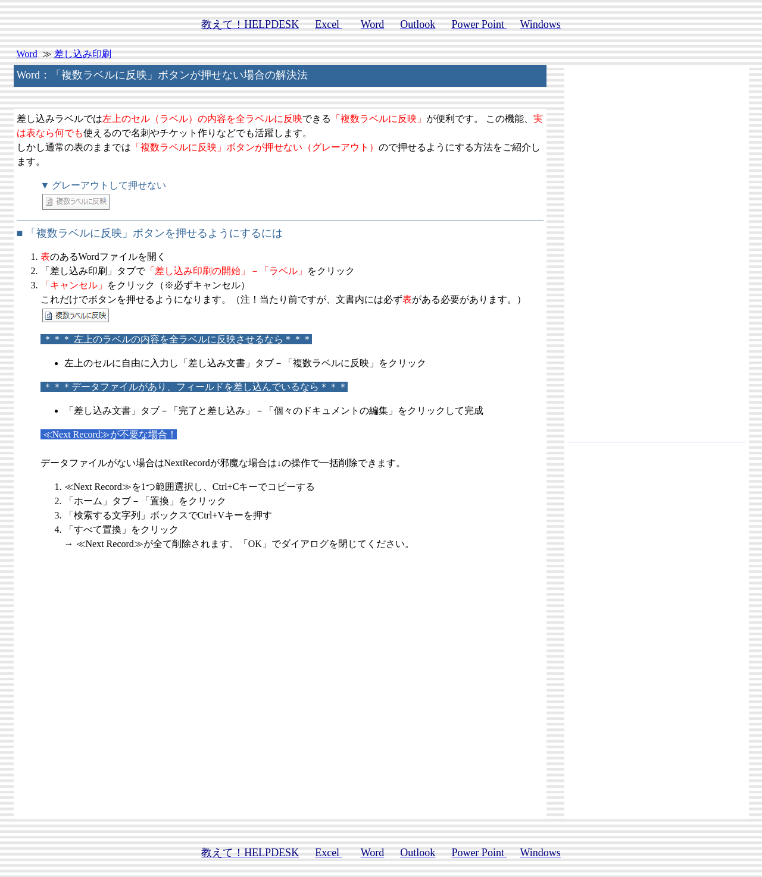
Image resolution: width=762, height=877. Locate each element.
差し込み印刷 (82, 54)
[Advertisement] (656, 258)
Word (27, 54)
